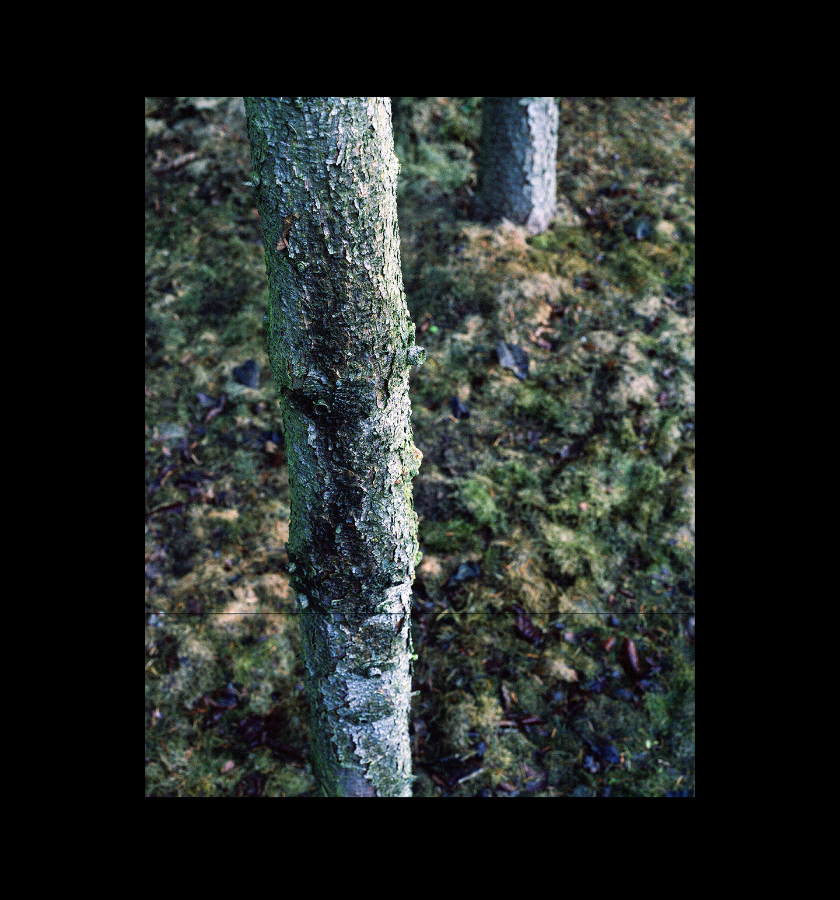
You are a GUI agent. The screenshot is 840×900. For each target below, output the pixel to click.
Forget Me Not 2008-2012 (420, 62)
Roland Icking (420, 22)
